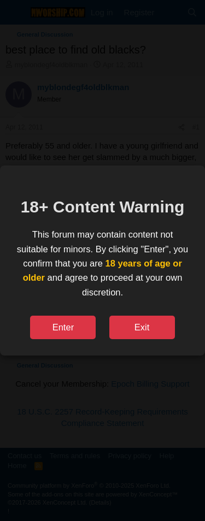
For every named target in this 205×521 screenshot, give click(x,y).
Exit (142, 327)
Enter (63, 327)
